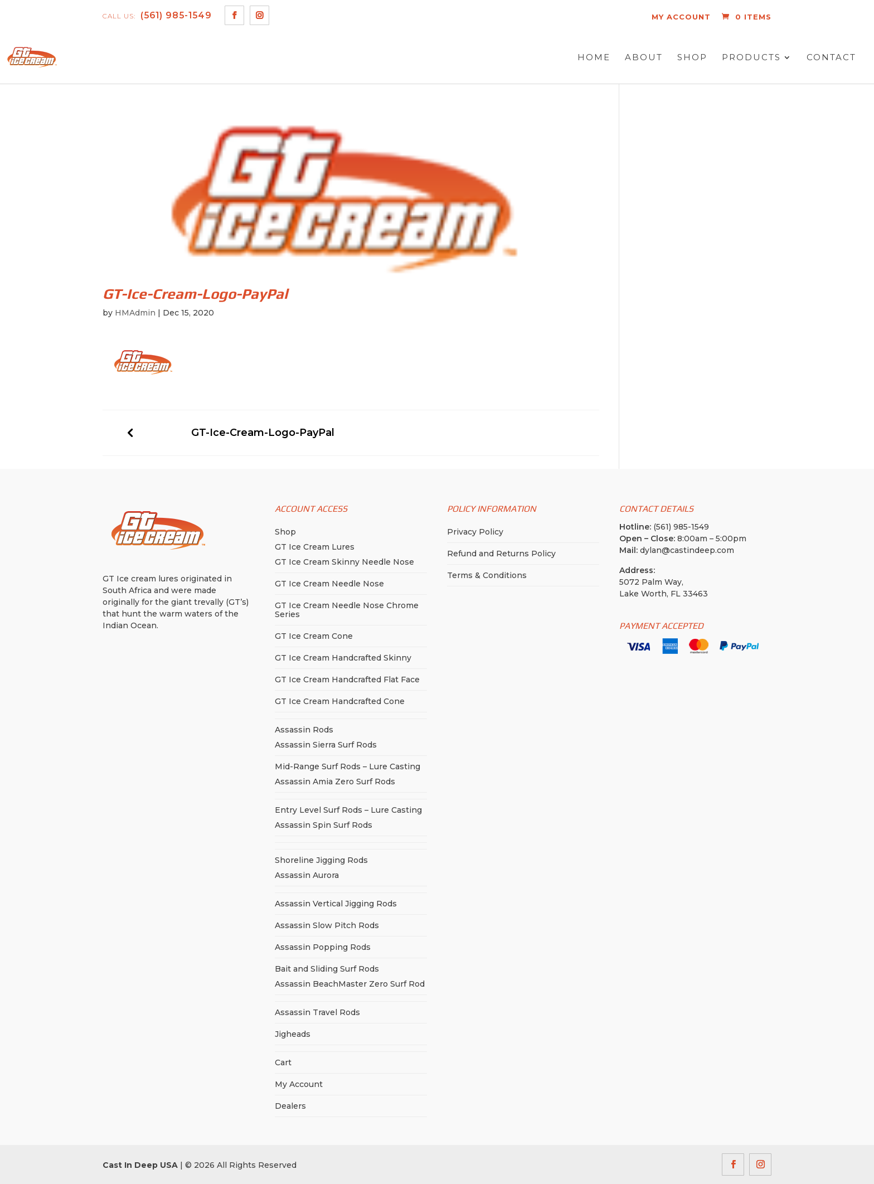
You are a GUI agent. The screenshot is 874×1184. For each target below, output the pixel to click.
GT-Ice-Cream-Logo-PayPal (262, 433)
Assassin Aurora (307, 875)
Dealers (290, 1106)
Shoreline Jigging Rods (321, 860)
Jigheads (292, 1034)
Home (593, 57)
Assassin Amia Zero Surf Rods (335, 782)
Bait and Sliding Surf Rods (327, 969)
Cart (283, 1062)
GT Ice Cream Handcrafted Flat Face (347, 680)
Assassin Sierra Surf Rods (326, 745)
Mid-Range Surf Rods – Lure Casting (347, 766)
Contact (831, 57)
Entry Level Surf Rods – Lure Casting (348, 810)
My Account (299, 1084)
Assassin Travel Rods (317, 1012)
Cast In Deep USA (140, 1165)
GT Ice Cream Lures (315, 547)
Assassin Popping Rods (323, 947)
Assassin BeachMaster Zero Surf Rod (350, 984)
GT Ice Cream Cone (314, 636)
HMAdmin (135, 313)
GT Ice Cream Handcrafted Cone (340, 701)
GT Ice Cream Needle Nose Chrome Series (347, 609)
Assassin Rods (304, 730)
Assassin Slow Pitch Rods (327, 925)
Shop (692, 57)
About (644, 57)
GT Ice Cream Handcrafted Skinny (343, 658)
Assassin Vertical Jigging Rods (336, 904)
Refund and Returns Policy (501, 554)
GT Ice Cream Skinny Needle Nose (344, 562)
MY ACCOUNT (681, 16)
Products (751, 57)
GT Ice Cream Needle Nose (329, 584)
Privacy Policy (475, 532)
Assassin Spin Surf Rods (323, 825)
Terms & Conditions (487, 575)
